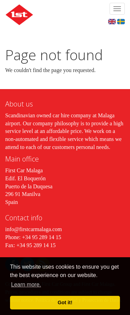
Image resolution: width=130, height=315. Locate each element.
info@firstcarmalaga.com (33, 229)
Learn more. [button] (26, 285)
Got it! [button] (65, 302)
